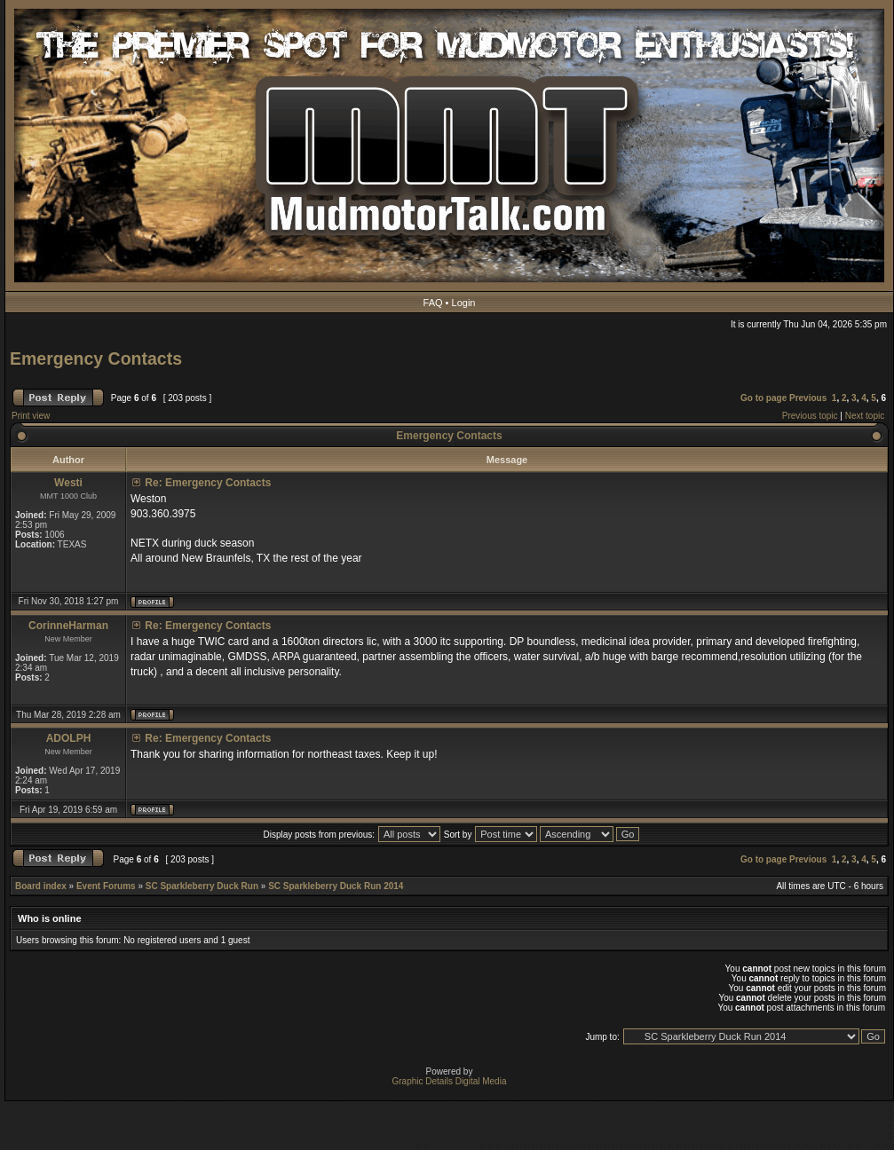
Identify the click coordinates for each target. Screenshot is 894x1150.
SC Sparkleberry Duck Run (202, 886)
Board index (41, 886)
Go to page (763, 398)
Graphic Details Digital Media (449, 1081)
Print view (31, 416)
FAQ (433, 302)
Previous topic (810, 416)
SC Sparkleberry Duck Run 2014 (335, 886)
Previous (808, 398)
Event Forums (106, 886)
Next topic (864, 416)
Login (464, 302)
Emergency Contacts (96, 358)
